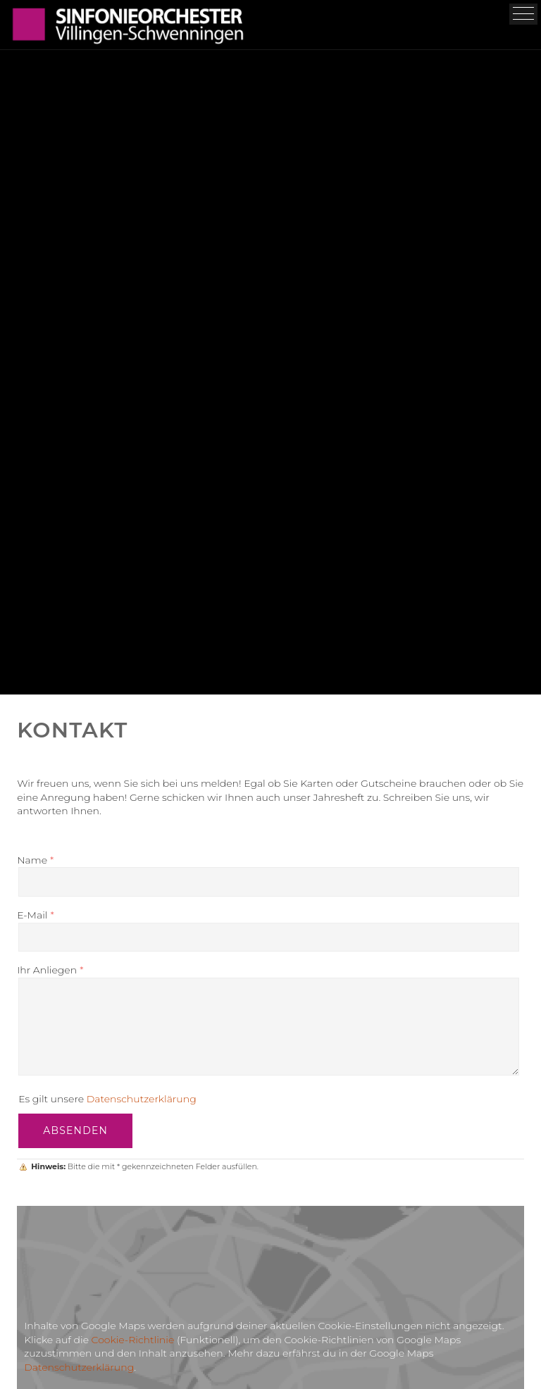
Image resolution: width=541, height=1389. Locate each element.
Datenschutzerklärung (142, 1098)
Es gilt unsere (107, 1098)
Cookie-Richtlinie (133, 1339)
